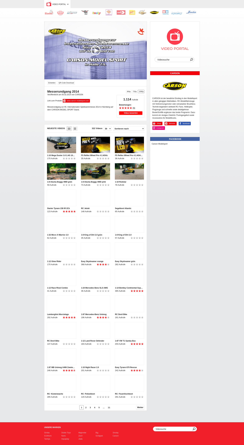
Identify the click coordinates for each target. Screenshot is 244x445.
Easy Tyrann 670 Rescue (126, 367)
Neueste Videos (56, 128)
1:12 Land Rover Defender (92, 341)
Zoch (80, 436)
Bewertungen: (125, 105)
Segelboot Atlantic (123, 208)
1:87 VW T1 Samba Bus (125, 341)
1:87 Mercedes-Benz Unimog (93, 314)
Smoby (115, 433)
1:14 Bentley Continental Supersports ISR (129, 288)
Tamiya (47, 439)
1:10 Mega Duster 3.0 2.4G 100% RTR (61, 155)
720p (135, 91)
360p (129, 91)
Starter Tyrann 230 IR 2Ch (58, 208)
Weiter (140, 407)
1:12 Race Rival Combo (57, 288)
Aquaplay (65, 439)
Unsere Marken (52, 427)
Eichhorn (48, 436)
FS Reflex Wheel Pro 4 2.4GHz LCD (129, 155)
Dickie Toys (66, 433)
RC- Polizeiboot (88, 394)
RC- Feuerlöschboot (124, 394)
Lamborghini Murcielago (58, 314)
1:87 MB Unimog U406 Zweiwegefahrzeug (61, 367)
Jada (80, 439)
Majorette (82, 433)
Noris (63, 436)
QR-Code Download (66, 83)
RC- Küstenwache (55, 394)
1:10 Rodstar (120, 182)
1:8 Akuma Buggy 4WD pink (93, 182)
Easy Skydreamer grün (125, 261)
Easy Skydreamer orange (92, 261)
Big (97, 433)
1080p (141, 91)
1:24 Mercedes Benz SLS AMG (94, 288)
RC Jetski (85, 208)
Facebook (175, 139)
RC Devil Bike (121, 314)
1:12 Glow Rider (54, 261)
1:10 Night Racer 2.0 (90, 367)
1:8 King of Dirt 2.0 (123, 235)
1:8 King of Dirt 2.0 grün (91, 235)
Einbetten (51, 83)
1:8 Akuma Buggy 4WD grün (59, 182)
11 (109, 407)
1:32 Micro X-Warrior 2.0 (57, 235)
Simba (46, 433)
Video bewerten (131, 113)
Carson (116, 436)
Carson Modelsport (159, 144)
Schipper (99, 436)
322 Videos (97, 128)
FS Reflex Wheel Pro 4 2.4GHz (94, 155)
